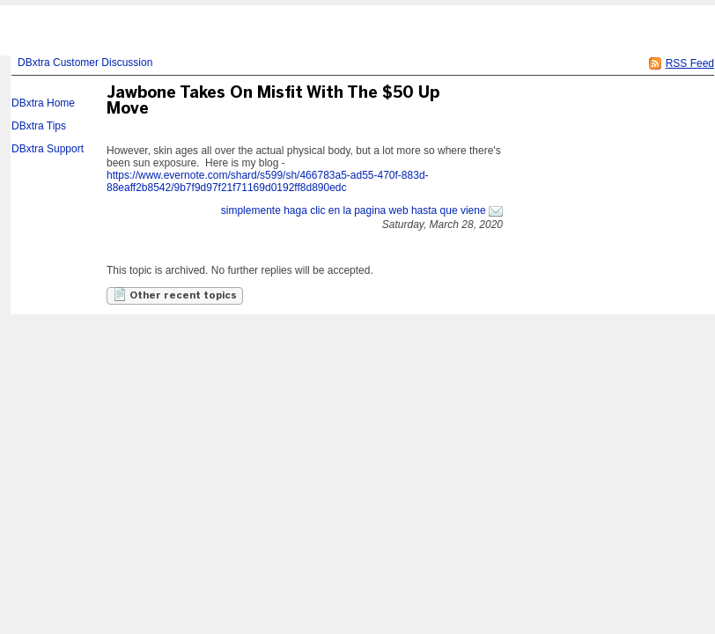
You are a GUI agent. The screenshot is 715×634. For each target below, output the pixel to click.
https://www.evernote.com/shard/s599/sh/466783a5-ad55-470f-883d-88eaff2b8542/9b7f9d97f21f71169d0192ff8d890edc (268, 181)
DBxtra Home (43, 103)
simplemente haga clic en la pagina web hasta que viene (353, 210)
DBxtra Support (47, 149)
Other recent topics (175, 294)
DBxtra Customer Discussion (85, 62)
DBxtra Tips (38, 126)
